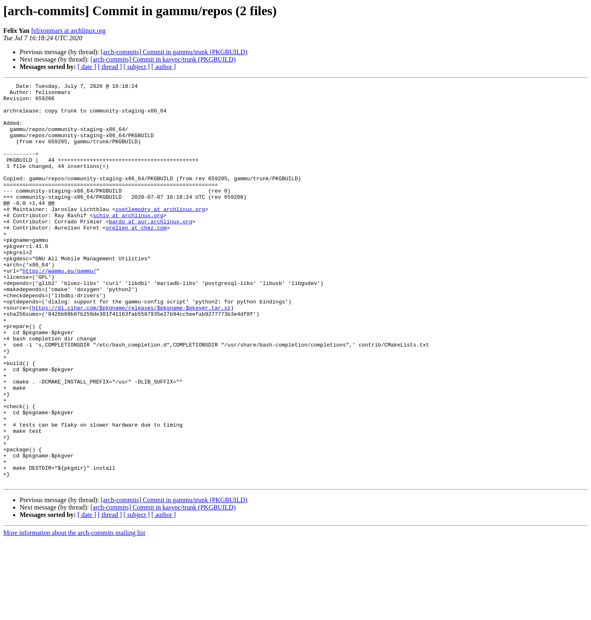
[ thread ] (110, 66)
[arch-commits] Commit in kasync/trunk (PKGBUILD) (163, 59)
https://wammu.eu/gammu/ (59, 308)
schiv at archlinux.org (128, 242)
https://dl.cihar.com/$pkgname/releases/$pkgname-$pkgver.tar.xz (131, 353)
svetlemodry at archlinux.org (160, 235)
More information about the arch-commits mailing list (74, 612)
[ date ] (87, 66)
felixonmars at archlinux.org (68, 30)
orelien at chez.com (136, 257)
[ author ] (163, 66)
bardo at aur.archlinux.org (150, 249)
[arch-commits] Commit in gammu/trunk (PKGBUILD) (174, 51)
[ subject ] (137, 66)
